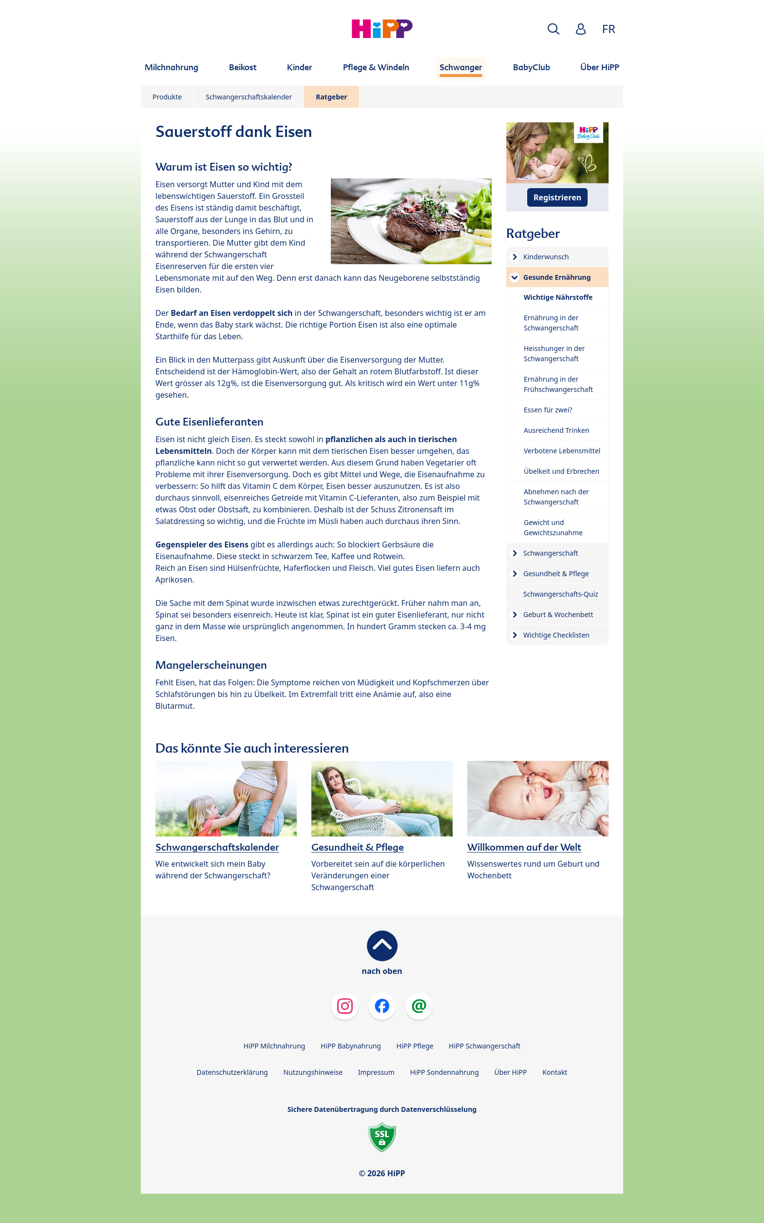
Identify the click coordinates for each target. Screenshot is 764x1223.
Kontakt (554, 1072)
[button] (553, 29)
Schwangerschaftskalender (249, 96)
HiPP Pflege (415, 1045)
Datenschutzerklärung (232, 1072)
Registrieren (557, 197)
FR (608, 28)
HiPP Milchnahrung (275, 1045)
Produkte (167, 96)
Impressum (376, 1072)
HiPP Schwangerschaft (484, 1045)
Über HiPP (510, 1072)
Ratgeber (331, 96)
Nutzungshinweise (313, 1072)
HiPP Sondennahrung (444, 1072)
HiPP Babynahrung (351, 1045)
